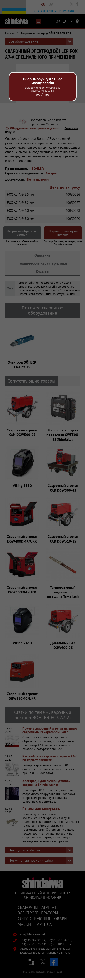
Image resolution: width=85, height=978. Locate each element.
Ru (47, 95)
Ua (38, 95)
